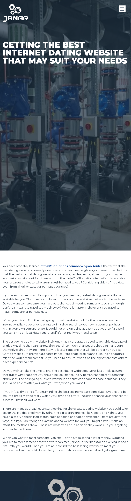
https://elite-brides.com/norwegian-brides (71, 266)
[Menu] (122, 8)
